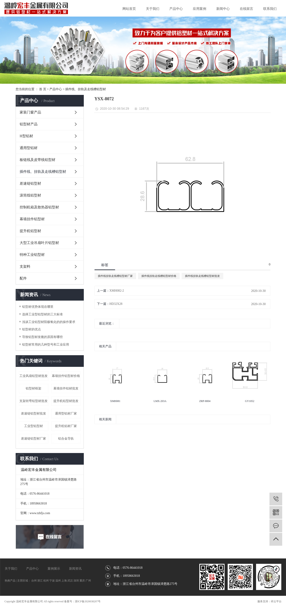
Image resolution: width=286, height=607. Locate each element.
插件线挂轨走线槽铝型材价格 (158, 276)
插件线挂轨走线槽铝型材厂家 (115, 276)
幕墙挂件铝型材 (32, 219)
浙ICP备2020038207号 (88, 601)
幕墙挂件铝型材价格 (66, 376)
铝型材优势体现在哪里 (37, 306)
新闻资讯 (75, 568)
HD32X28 (115, 304)
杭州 (46, 580)
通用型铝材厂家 (66, 413)
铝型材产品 (29, 124)
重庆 (82, 580)
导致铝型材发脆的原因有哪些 (42, 337)
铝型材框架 (33, 388)
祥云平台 (276, 601)
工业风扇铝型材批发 (33, 376)
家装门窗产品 (30, 112)
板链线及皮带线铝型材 (37, 160)
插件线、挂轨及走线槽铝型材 (85, 89)
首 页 (42, 89)
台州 (34, 580)
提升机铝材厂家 (66, 426)
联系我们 (270, 9)
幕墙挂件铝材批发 (65, 388)
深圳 (76, 580)
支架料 (25, 266)
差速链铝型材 (30, 183)
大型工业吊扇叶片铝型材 (39, 243)
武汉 (70, 580)
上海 (64, 580)
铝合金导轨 (66, 438)
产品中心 (176, 9)
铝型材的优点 (31, 329)
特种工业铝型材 (32, 254)
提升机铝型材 (30, 231)
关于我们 (152, 9)
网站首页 (129, 9)
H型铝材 (26, 136)
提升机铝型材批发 (65, 401)
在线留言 (246, 9)
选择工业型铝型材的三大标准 (42, 314)
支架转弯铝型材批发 (33, 401)
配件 (23, 278)
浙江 (40, 580)
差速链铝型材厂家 (33, 438)
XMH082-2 (116, 290)
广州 (88, 580)
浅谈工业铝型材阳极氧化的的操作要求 (48, 322)
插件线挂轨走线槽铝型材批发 (202, 276)
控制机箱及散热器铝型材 (39, 207)
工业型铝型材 (33, 426)
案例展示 (54, 568)
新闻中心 (223, 9)
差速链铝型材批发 (33, 413)
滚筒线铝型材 (30, 195)
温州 (58, 580)
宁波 (52, 580)
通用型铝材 (29, 148)
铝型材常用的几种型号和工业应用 (45, 344)
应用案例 (199, 9)
